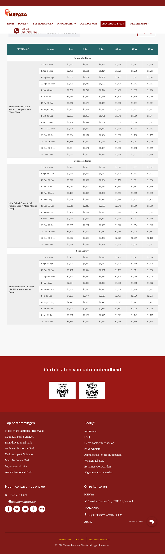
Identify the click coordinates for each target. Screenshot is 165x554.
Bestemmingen (43, 23)
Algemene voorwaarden (98, 472)
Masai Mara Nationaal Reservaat (24, 430)
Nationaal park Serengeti (19, 436)
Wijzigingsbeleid (94, 460)
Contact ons (88, 23)
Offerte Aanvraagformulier (22, 501)
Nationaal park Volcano (19, 454)
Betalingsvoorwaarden (97, 466)
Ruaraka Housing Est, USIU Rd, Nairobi (110, 501)
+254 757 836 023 (17, 495)
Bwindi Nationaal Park (18, 442)
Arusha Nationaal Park (18, 472)
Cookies (80, 539)
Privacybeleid (92, 448)
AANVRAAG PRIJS (113, 23)
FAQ (87, 437)
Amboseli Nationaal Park (20, 448)
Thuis (10, 23)
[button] (152, 521)
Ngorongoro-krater (16, 466)
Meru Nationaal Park (17, 460)
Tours (23, 23)
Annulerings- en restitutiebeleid (102, 454)
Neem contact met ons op (99, 443)
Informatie (66, 23)
